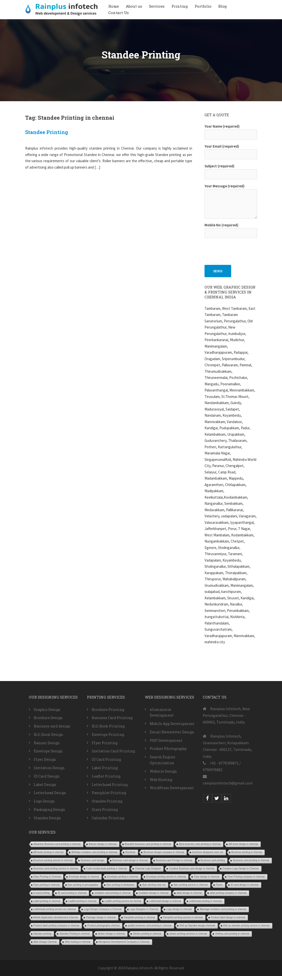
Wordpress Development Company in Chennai (124, 941)
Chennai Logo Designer (148, 868)
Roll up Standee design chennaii (197, 925)
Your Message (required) (231, 202)
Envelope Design (48, 751)
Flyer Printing (104, 743)
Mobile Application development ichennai (56, 917)
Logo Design (44, 801)
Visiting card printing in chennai (232, 933)
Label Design (45, 784)
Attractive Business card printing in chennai (57, 844)
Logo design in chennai (179, 909)
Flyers (219, 884)
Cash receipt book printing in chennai (106, 868)
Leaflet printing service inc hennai (123, 901)
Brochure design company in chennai (164, 852)
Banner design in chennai (103, 844)
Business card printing (213, 860)
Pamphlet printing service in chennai (183, 917)
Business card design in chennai (130, 860)
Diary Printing (105, 809)
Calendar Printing (108, 818)
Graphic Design (47, 709)
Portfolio (203, 6)
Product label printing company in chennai (56, 925)
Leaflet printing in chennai (82, 901)
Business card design (52, 726)
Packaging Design (49, 809)
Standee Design (47, 818)
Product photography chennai (103, 925)
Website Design (163, 771)
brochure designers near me (207, 852)
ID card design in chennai (245, 884)
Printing (179, 6)
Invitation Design (49, 767)
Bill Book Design (48, 734)
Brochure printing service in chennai (53, 860)
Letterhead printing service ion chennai (55, 909)
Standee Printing (46, 132)
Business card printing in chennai (251, 860)
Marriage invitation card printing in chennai (223, 909)
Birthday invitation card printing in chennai (94, 852)
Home (113, 6)
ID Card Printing (106, 759)
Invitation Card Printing (113, 751)
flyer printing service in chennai (190, 884)
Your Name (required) (231, 130)
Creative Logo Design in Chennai (241, 868)
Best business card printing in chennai (200, 844)
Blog (222, 6)
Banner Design (47, 743)
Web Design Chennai (45, 941)
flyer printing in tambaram (120, 884)
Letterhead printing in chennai (205, 901)
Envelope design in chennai (84, 876)
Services (157, 6)
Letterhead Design (50, 792)
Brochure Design (48, 717)
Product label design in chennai (228, 917)
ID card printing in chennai (72, 893)
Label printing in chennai (47, 901)
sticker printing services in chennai (188, 933)
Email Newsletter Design (172, 732)
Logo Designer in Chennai (144, 909)
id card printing (42, 893)
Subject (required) (231, 170)
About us (134, 6)
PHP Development (166, 740)
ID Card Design (46, 776)
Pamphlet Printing (109, 792)
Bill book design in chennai (243, 844)
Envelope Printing (108, 734)
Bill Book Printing (108, 726)
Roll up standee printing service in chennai (246, 925)
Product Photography (168, 748)
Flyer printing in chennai (47, 884)
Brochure (130, 852)
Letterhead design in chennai (165, 901)
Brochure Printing (108, 709)
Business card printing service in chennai (56, 868)
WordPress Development (172, 787)
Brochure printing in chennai (246, 852)
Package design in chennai (101, 917)
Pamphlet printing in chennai (139, 917)
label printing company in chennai (228, 893)
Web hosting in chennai (78, 941)
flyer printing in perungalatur (83, 884)
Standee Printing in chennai (74, 933)
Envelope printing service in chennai (166, 876)
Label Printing (105, 767)
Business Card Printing (112, 717)
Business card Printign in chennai (174, 860)
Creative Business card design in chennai (191, 868)
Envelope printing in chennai (122, 876)
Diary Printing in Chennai (47, 876)
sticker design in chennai (111, 933)
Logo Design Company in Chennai (102, 909)
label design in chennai (189, 893)
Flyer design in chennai (206, 876)
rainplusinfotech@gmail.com (228, 783)
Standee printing (43, 933)
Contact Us (118, 12)
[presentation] (242, 248)
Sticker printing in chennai (147, 933)
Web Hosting (161, 779)
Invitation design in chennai (154, 893)
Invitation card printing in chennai (112, 893)
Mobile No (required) (231, 229)
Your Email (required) (231, 150)
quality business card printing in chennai (149, 925)
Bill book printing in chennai (49, 852)
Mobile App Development (172, 723)
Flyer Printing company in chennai (246, 876)
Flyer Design (45, 759)
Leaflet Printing (106, 776)
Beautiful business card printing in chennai (148, 844)
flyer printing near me (154, 884)
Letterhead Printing (110, 784)
